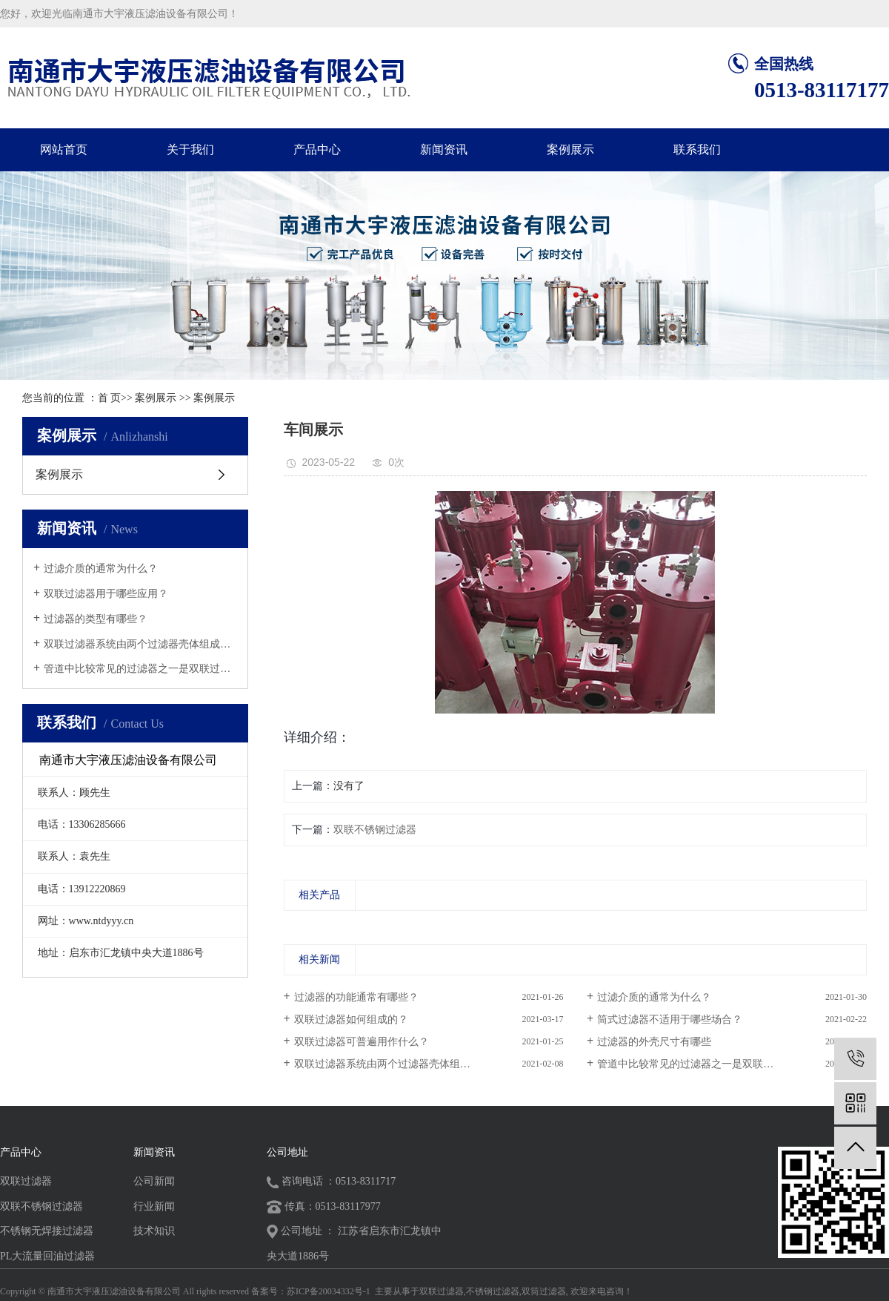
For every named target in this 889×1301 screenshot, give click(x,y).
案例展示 (570, 149)
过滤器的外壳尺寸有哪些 (654, 1041)
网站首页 (63, 149)
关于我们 (190, 149)
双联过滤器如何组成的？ (351, 1019)
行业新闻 (154, 1206)
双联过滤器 (26, 1181)
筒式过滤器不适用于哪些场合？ (669, 1019)
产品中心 (317, 149)
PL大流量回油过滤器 (47, 1256)
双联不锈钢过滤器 (374, 829)
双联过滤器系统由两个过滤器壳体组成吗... (140, 644)
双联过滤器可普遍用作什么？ (361, 1041)
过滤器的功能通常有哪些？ (356, 997)
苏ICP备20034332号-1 (328, 1291)
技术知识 (154, 1230)
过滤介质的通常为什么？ (101, 568)
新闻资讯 (443, 149)
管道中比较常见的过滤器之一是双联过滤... (140, 668)
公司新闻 (154, 1181)
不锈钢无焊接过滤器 (46, 1230)
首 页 (109, 398)
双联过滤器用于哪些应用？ (106, 593)
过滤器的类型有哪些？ (95, 619)
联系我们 (697, 149)
